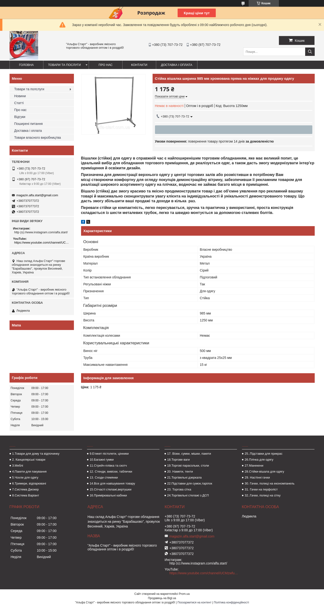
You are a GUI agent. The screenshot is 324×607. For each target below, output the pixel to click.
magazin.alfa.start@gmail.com (37, 195)
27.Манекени (254, 465)
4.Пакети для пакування (29, 471)
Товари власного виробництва (37, 137)
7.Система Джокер (25, 489)
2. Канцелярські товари (28, 459)
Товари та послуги (64, 65)
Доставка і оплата (176, 65)
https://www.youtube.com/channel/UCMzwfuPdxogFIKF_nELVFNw (42, 242)
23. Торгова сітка (179, 489)
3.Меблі (17, 465)
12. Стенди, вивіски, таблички (111, 471)
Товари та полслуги (29, 89)
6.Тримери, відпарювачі (29, 483)
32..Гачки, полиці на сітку (262, 495)
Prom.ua (184, 594)
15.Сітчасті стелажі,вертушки (110, 489)
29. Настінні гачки (257, 477)
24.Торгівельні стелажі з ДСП (188, 495)
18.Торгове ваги (178, 459)
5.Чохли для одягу (25, 477)
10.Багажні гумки (102, 459)
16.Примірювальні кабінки (108, 495)
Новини (20, 96)
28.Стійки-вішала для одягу (264, 471)
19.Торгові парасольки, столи (188, 465)
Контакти (139, 65)
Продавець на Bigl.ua (162, 598)
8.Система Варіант (25, 495)
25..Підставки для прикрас (264, 453)
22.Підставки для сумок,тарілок (189, 483)
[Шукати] (310, 52)
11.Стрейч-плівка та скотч (108, 465)
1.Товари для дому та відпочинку (36, 453)
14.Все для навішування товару (112, 483)
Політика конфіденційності (231, 602)
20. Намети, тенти (180, 471)
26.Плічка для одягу (259, 459)
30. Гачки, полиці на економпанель (269, 483)
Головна (26, 65)
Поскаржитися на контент (194, 602)
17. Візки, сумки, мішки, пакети (189, 453)
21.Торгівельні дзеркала (184, 477)
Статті (19, 103)
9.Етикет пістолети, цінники (109, 453)
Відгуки (20, 117)
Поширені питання (28, 124)
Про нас (106, 65)
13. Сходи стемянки (104, 477)
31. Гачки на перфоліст (261, 489)
